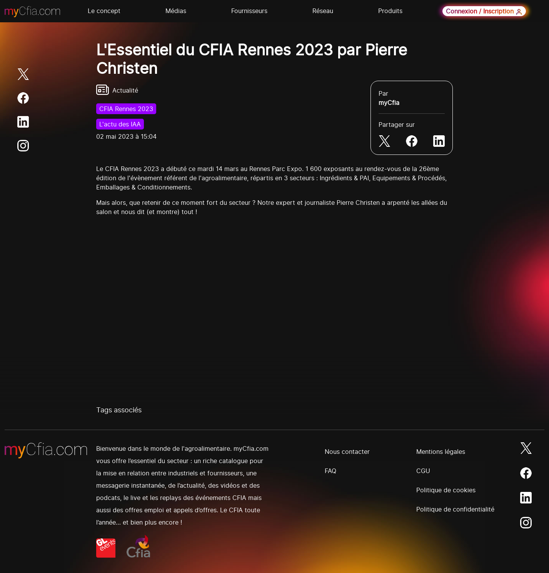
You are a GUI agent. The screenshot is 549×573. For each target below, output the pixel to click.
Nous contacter (347, 451)
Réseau (322, 11)
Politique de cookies (446, 490)
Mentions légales (440, 451)
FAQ (330, 471)
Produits (390, 11)
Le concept (104, 11)
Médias (175, 11)
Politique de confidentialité (455, 509)
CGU (423, 471)
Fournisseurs (249, 11)
